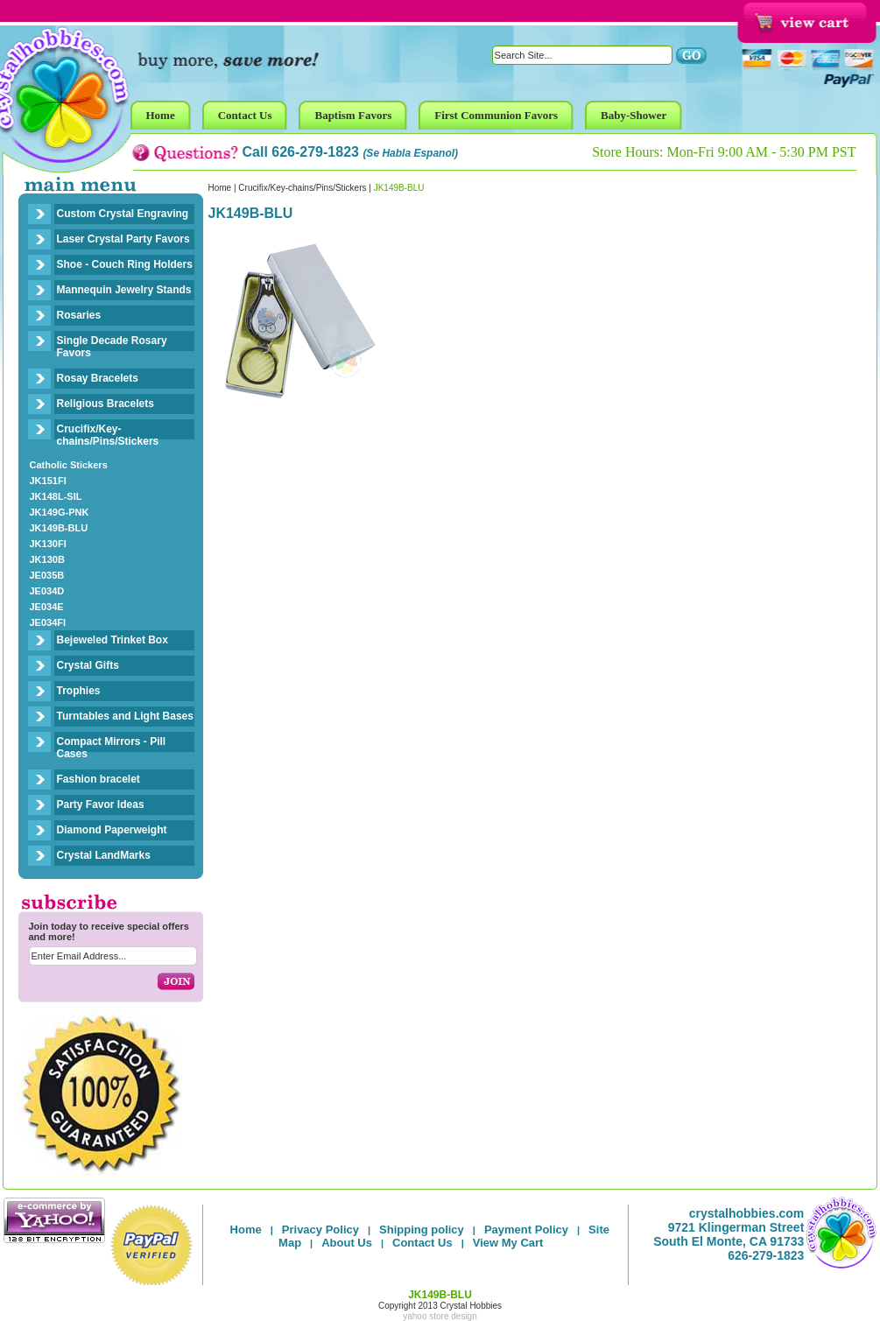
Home (220, 188)
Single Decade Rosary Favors (112, 346)
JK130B (47, 559)
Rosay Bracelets (97, 378)
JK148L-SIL (56, 496)
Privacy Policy (320, 1229)
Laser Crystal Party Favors (123, 239)
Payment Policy (526, 1229)
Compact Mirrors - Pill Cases (111, 747)
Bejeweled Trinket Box (112, 640)
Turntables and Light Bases (125, 716)
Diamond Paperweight (112, 830)
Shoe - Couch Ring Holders (125, 264)
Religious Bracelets (105, 403)
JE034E (47, 606)
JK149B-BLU (59, 528)
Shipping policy (421, 1229)
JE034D (47, 591)
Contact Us (422, 1242)
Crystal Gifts (88, 665)
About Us (346, 1242)
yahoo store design (440, 1316)
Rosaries (79, 315)
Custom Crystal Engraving (123, 213)
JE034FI (48, 622)
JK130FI (48, 543)
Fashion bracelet (98, 779)
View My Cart (508, 1242)
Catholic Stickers (69, 465)
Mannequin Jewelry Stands (124, 290)
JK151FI (48, 480)
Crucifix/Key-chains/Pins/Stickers (108, 435)
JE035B (47, 575)
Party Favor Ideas (100, 804)
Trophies (79, 691)
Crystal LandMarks (104, 855)
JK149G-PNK (59, 512)
